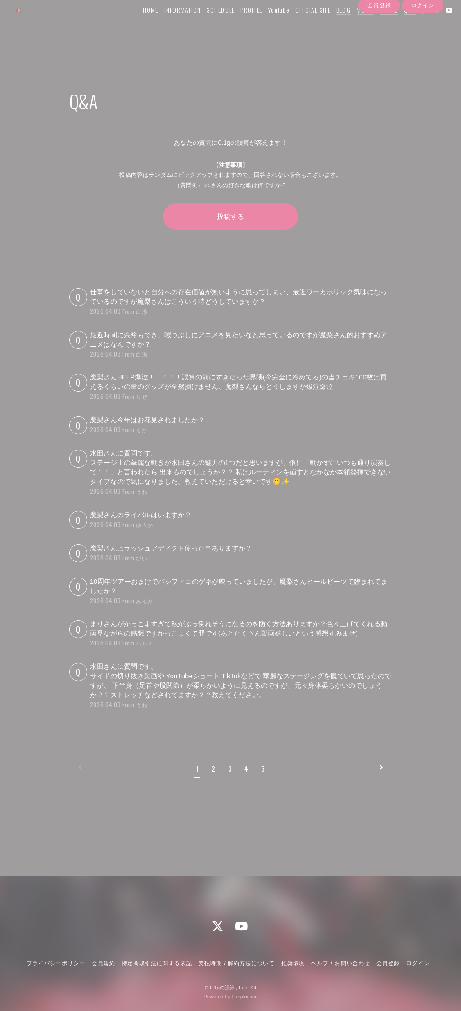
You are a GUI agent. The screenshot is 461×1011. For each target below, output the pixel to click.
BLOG (332, 25)
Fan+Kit (247, 987)
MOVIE (354, 25)
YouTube (268, 25)
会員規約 (103, 964)
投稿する (230, 216)
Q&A (399, 25)
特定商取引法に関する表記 (157, 964)
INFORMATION (172, 25)
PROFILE (240, 25)
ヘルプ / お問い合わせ (340, 964)
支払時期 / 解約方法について (237, 964)
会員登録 (379, 42)
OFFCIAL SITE (302, 25)
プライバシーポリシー (56, 964)
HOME (140, 25)
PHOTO (378, 25)
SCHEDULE (210, 25)
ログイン (422, 42)
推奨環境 (293, 964)
